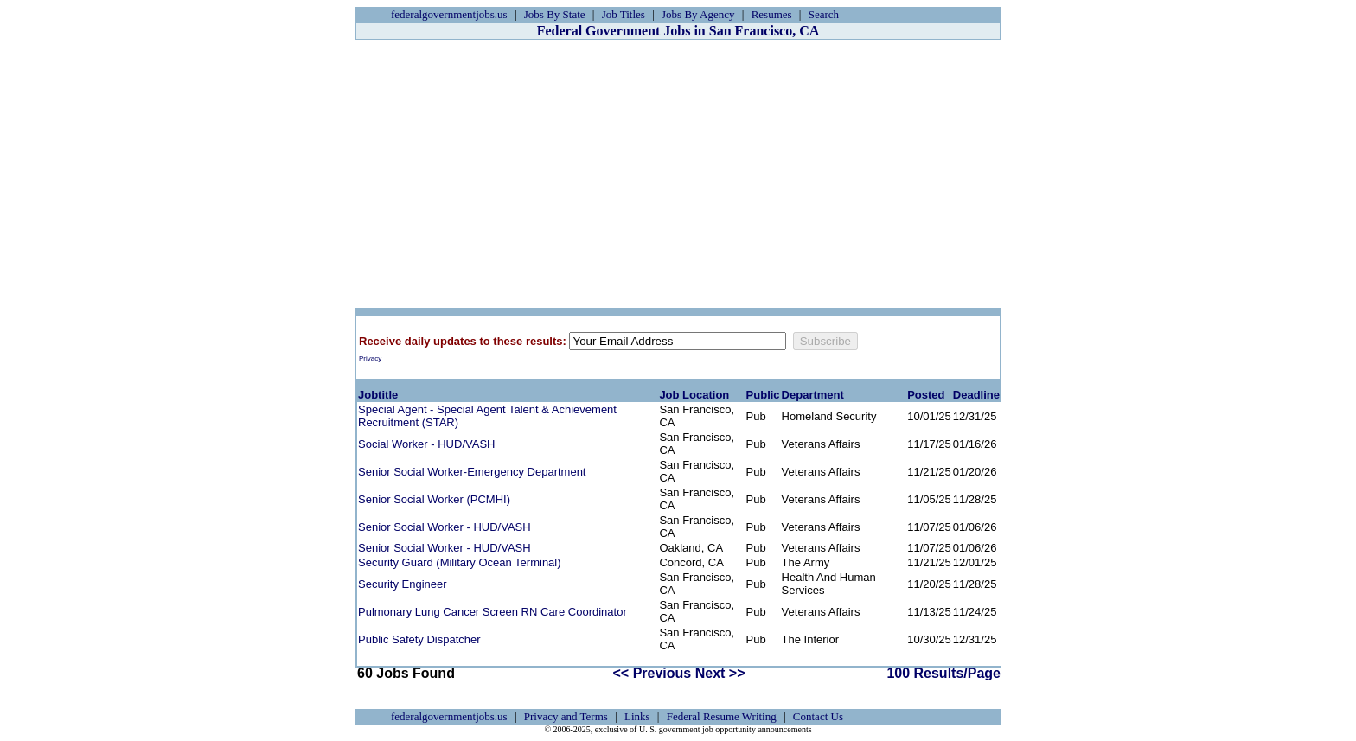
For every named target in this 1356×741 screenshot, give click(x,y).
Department (813, 394)
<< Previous (652, 673)
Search (824, 14)
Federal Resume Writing (722, 716)
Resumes (772, 14)
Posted (925, 394)
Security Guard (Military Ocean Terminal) (459, 562)
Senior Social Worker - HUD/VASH (444, 527)
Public (763, 394)
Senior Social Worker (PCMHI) (434, 499)
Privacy (370, 358)
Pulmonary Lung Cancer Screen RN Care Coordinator (492, 611)
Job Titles (623, 14)
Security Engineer (402, 584)
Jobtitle (378, 394)
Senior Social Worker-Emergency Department (471, 471)
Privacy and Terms (566, 716)
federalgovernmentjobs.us (449, 14)
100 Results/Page (943, 673)
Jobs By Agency (698, 14)
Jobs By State (554, 14)
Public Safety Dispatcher (419, 639)
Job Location (694, 394)
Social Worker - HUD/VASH (426, 444)
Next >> (720, 673)
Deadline (976, 394)
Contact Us (818, 716)
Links (637, 716)
